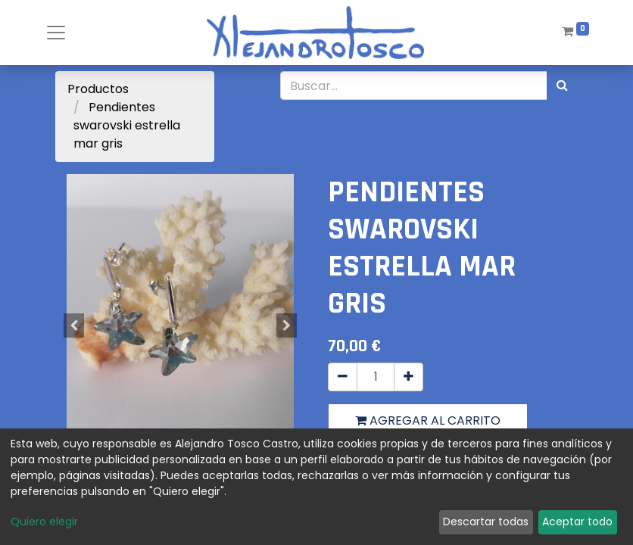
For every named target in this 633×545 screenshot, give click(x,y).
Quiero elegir (44, 521)
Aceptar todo (577, 521)
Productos (98, 89)
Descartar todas (486, 521)
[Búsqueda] (562, 85)
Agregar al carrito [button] (427, 420)
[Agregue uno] (408, 377)
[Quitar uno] (342, 377)
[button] (74, 325)
